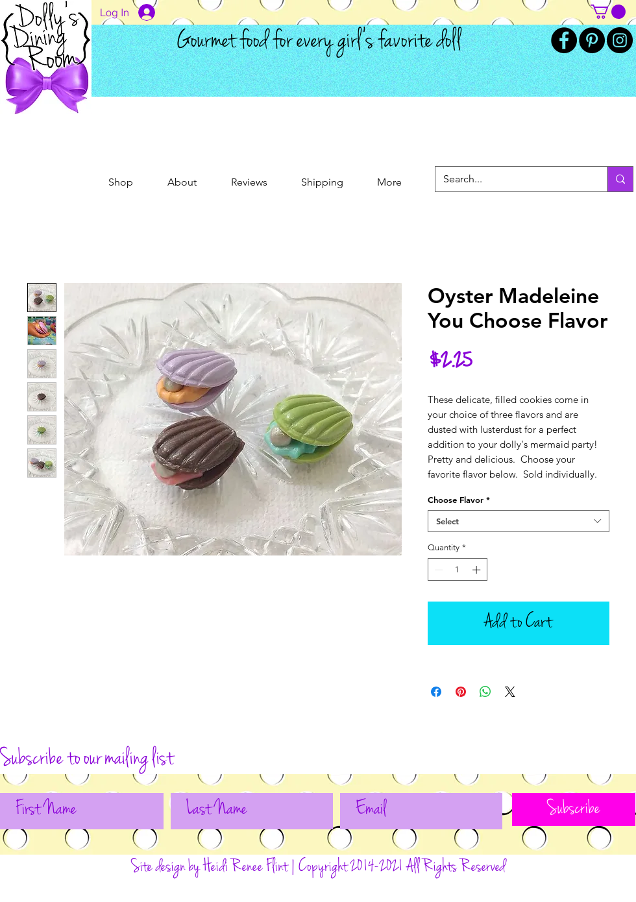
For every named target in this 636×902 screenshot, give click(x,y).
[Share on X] (510, 692)
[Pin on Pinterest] (461, 692)
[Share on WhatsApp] (485, 692)
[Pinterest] (592, 40)
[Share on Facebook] (436, 692)
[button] (608, 12)
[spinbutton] (457, 570)
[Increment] (477, 570)
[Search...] (511, 179)
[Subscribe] (573, 809)
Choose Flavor (459, 499)
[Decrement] (437, 570)
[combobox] (518, 521)
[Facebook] (564, 40)
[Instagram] (620, 40)
